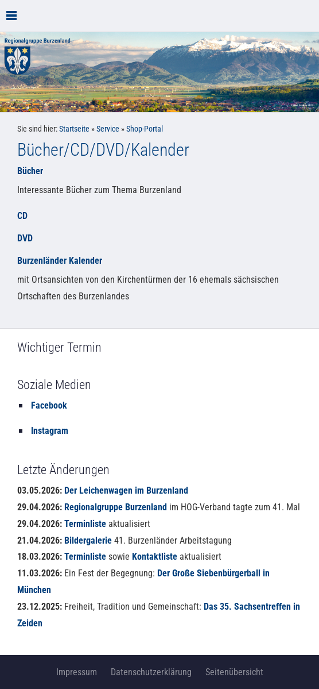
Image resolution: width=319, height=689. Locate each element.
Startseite (74, 129)
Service (107, 129)
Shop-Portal (144, 129)
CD (22, 215)
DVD (25, 238)
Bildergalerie (88, 540)
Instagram (49, 430)
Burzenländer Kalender (59, 260)
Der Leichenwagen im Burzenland (126, 490)
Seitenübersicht (234, 672)
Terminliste (85, 523)
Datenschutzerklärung (151, 672)
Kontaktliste (154, 556)
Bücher (30, 170)
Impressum (76, 672)
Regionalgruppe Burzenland (115, 507)
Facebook (49, 405)
